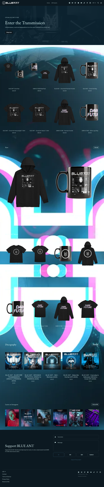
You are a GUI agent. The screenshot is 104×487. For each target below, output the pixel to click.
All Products (54, 2)
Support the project (76, 459)
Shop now (9, 32)
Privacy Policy (5, 479)
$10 (70, 454)
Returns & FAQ (5, 481)
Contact (4, 474)
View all (99, 50)
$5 (58, 454)
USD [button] (4, 471)
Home (48, 2)
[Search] (98, 2)
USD (94, 2)
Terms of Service (6, 476)
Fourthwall (84, 476)
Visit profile (95, 404)
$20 (82, 454)
